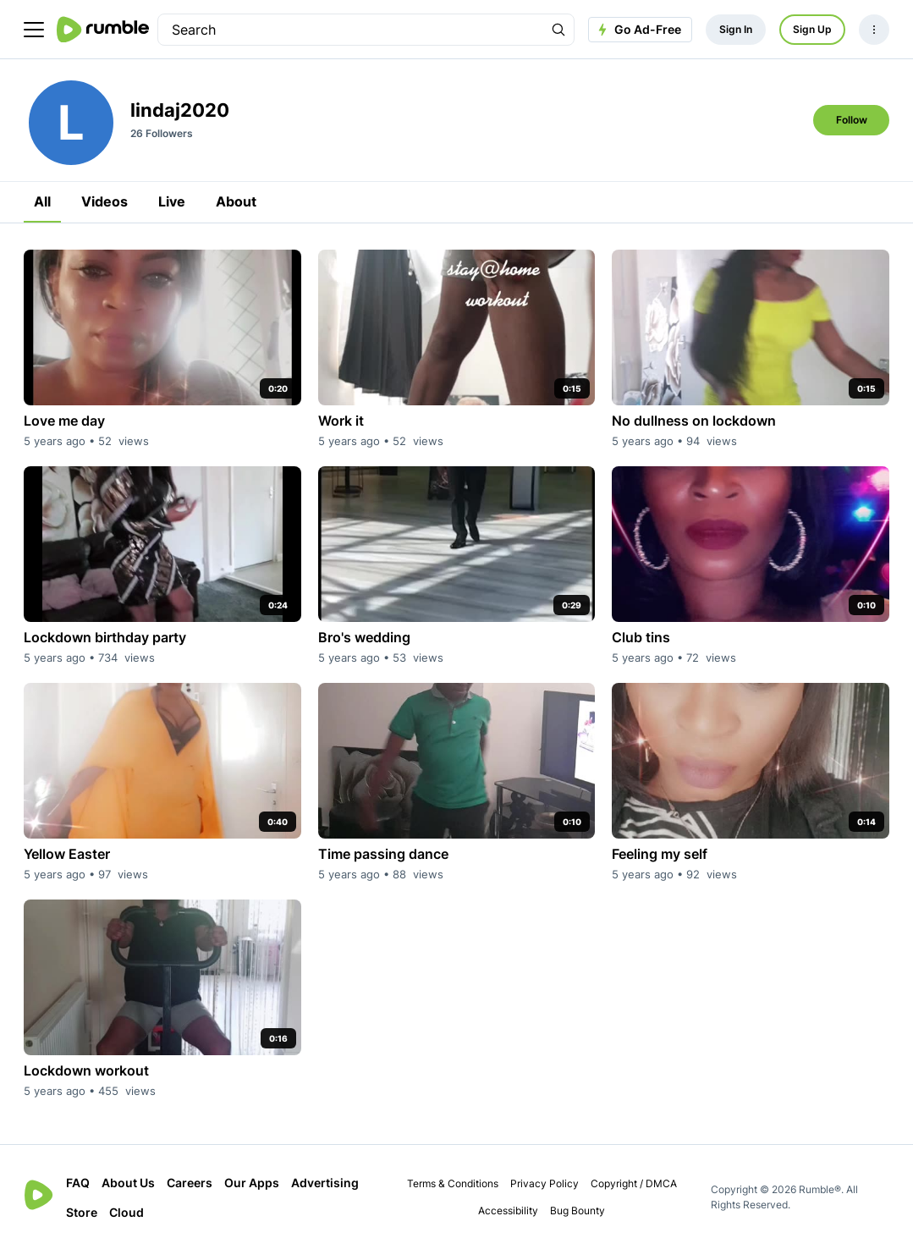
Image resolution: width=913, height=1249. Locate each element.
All (42, 201)
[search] (350, 29)
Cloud (126, 1212)
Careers (189, 1182)
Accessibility (508, 1210)
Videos (104, 201)
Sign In (735, 29)
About (236, 201)
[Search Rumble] (558, 29)
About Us (128, 1182)
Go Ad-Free (637, 29)
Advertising (325, 1182)
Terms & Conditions (452, 1183)
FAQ (78, 1182)
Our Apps (251, 1182)
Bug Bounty (577, 1210)
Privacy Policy (544, 1183)
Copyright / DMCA (634, 1183)
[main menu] (34, 30)
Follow (851, 119)
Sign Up (812, 29)
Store (81, 1212)
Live (171, 201)
